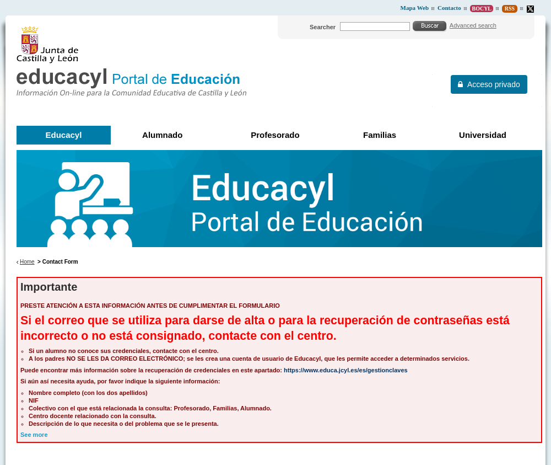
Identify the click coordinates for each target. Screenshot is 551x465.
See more (34, 434)
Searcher (323, 27)
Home (27, 262)
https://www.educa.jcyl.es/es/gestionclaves (346, 370)
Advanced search (473, 25)
